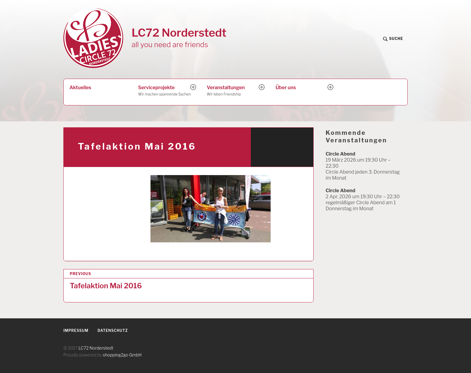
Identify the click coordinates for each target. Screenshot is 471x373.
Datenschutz (113, 330)
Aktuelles (80, 87)
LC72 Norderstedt (179, 32)
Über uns (285, 87)
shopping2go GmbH (122, 354)
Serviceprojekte (164, 91)
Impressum (75, 330)
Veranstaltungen (233, 91)
